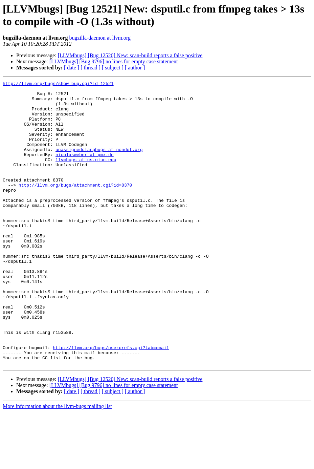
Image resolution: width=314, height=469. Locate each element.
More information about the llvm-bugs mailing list (57, 463)
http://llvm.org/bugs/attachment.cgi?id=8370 (75, 206)
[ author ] (135, 67)
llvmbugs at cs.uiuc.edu (85, 176)
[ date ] (71, 67)
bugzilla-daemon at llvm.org (99, 38)
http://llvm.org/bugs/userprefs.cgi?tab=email (111, 401)
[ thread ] (90, 67)
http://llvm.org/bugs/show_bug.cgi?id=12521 (58, 84)
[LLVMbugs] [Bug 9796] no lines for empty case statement (113, 61)
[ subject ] (113, 67)
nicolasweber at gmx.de (84, 170)
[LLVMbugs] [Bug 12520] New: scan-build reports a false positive (130, 55)
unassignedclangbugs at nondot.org (98, 164)
